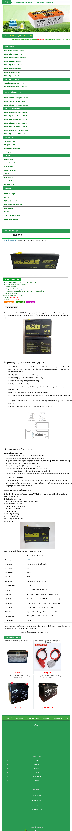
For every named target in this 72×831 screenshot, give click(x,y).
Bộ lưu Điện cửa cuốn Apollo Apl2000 (16, 105)
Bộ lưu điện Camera (15, 116)
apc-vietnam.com (37, 809)
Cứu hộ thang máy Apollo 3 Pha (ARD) (16, 86)
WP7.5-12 (30, 560)
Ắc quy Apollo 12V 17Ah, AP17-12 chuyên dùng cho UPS (18, 676)
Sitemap (46, 718)
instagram (37, 764)
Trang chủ (5, 240)
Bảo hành (7, 212)
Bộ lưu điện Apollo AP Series (13, 54)
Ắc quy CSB (8, 173)
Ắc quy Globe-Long (10, 181)
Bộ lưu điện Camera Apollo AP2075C (15, 119)
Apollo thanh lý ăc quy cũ (12, 219)
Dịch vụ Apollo (9, 208)
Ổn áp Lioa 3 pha (9, 145)
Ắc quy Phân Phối (9, 163)
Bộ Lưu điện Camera (16, 130)
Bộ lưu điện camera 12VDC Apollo (15, 134)
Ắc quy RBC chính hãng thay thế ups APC (18, 641)
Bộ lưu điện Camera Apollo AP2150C (15, 127)
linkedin (37, 780)
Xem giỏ (21, 302)
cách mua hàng (33, 718)
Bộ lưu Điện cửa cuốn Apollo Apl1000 (16, 98)
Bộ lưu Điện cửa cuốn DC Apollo (14, 101)
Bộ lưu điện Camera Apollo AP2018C (15, 112)
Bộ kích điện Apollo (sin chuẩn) (14, 50)
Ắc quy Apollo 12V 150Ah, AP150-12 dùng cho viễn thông (48, 676)
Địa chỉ (6, 197)
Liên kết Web (57, 718)
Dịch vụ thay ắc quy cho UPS (13, 204)
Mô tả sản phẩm (12, 307)
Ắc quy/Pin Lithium (10, 170)
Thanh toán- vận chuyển (12, 215)
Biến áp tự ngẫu (9, 152)
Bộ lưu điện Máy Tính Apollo (13, 76)
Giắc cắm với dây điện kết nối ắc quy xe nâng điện (47, 641)
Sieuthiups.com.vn (36, 814)
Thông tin (19, 718)
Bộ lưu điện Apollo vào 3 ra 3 (13, 68)
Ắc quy (8, 455)
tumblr (37, 772)
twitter (37, 760)
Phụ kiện (13, 240)
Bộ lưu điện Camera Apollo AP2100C (15, 123)
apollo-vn (23, 289)
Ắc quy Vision (8, 166)
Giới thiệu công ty (9, 194)
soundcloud (37, 776)
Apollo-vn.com (36, 795)
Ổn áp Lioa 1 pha (9, 141)
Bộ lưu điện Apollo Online (12, 61)
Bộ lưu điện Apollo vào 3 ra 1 (13, 72)
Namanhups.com (37, 805)
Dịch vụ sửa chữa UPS (11, 201)
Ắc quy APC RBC (9, 177)
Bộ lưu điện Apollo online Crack (14, 65)
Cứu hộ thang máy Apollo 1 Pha (14, 83)
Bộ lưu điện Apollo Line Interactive (15, 58)
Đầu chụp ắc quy (9, 184)
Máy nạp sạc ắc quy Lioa (12, 148)
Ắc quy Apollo (8, 159)
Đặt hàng (31, 302)
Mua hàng (10, 302)
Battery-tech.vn (36, 800)
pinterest (37, 768)
